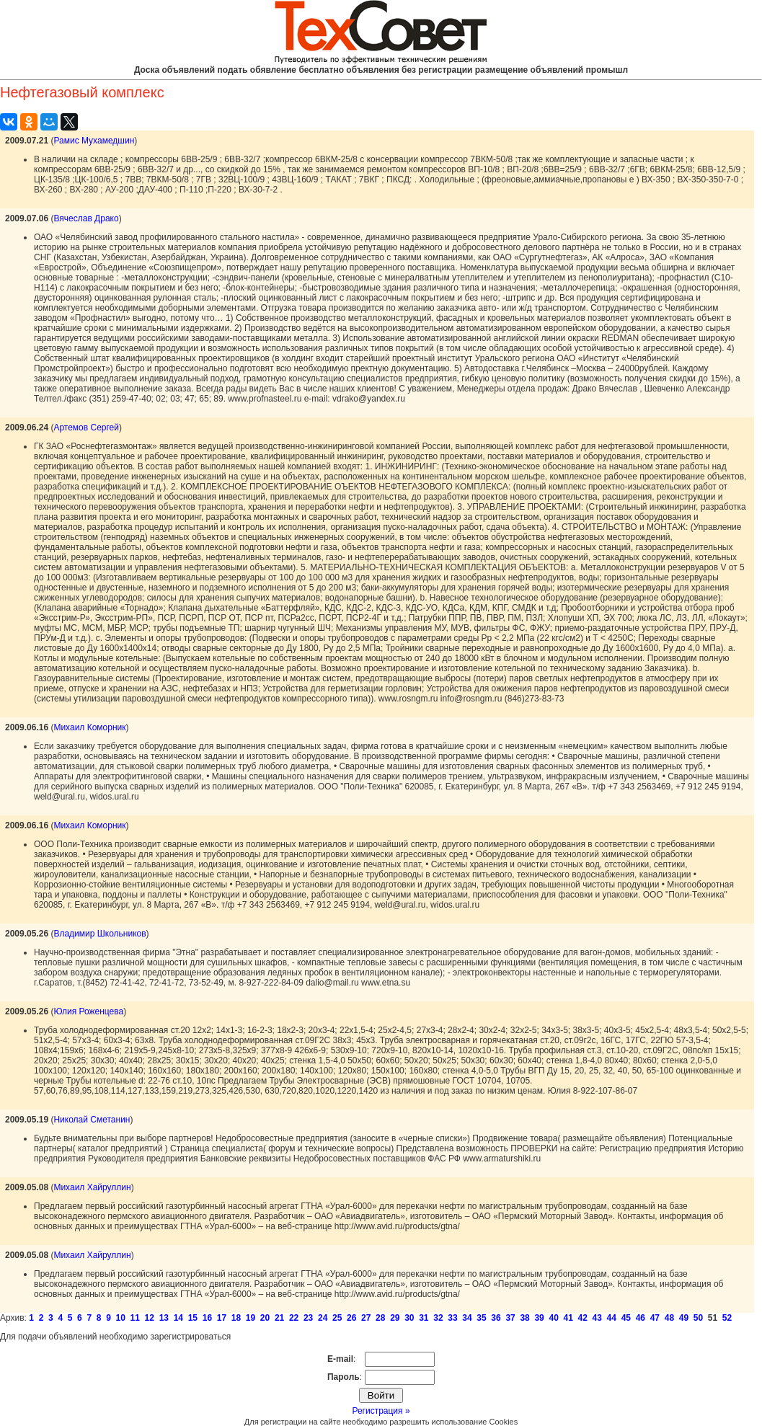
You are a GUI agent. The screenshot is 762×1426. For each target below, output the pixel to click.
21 (279, 1318)
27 (366, 1318)
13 (164, 1318)
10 (120, 1318)
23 (308, 1318)
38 (524, 1318)
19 (250, 1318)
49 (683, 1318)
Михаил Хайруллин (91, 1187)
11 (135, 1318)
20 (265, 1318)
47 (655, 1318)
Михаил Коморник (89, 727)
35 (481, 1318)
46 (640, 1318)
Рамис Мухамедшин (93, 141)
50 (698, 1318)
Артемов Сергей (86, 427)
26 (351, 1318)
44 (611, 1318)
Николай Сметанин (91, 1120)
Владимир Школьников (99, 934)
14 (178, 1318)
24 (322, 1318)
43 (597, 1318)
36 (495, 1318)
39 (539, 1318)
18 (236, 1318)
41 (568, 1318)
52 (727, 1318)
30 (409, 1318)
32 (438, 1318)
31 (423, 1318)
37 (510, 1318)
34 (466, 1318)
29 (394, 1318)
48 (669, 1318)
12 (149, 1318)
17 (221, 1318)
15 (193, 1318)
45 (626, 1318)
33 (452, 1318)
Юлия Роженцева (88, 1011)
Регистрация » (380, 1411)
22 (293, 1318)
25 (337, 1318)
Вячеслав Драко (85, 218)
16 (207, 1318)
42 (583, 1318)
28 (380, 1318)
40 (553, 1318)
